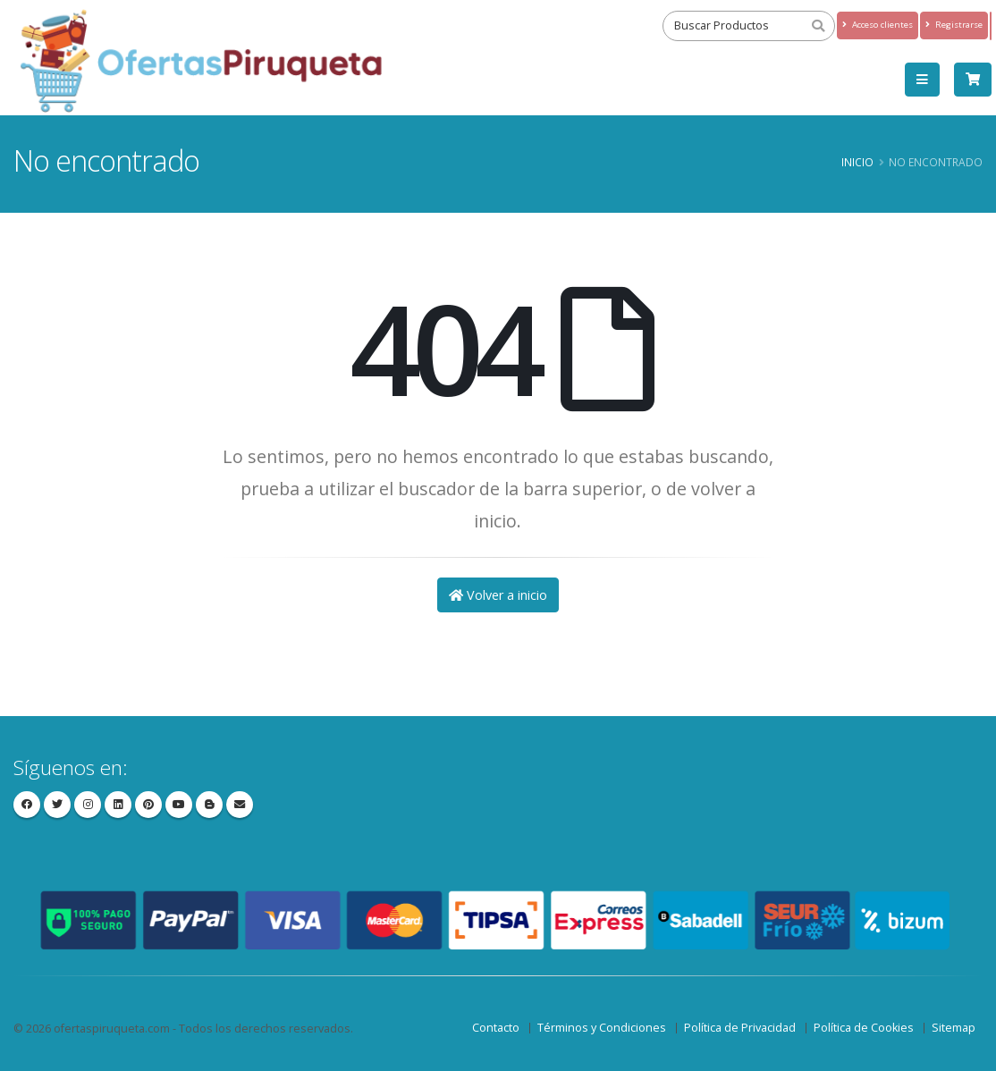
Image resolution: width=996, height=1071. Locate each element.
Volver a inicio (498, 594)
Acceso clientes (877, 24)
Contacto (495, 1027)
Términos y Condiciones (601, 1027)
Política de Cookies (864, 1027)
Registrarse (954, 24)
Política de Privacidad (740, 1027)
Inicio (857, 162)
